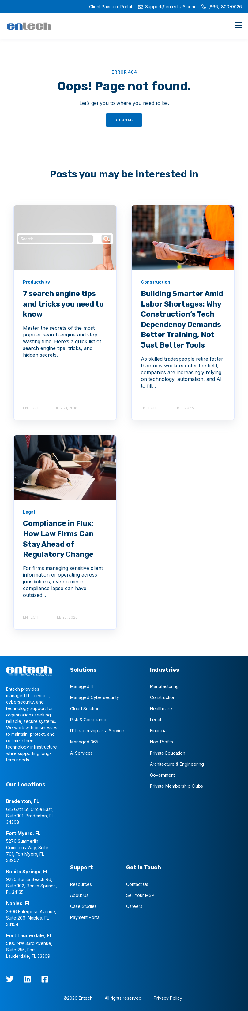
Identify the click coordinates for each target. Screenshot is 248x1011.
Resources (81, 884)
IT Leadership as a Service (97, 730)
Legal (155, 719)
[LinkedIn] (27, 979)
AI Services (81, 753)
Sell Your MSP (140, 895)
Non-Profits (161, 741)
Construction (162, 697)
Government (162, 775)
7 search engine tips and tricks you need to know (63, 303)
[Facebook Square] (45, 979)
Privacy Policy (168, 998)
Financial (158, 730)
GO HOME (124, 120)
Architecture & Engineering (177, 764)
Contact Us (137, 884)
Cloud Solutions (86, 708)
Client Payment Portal (110, 6)
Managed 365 (84, 741)
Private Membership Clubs (176, 786)
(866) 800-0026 (221, 6)
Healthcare (161, 708)
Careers (134, 906)
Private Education (167, 753)
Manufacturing (164, 686)
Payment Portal (85, 917)
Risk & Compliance (88, 719)
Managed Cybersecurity (94, 697)
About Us (79, 895)
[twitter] (10, 979)
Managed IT (82, 686)
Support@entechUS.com (166, 6)
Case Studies (83, 906)
